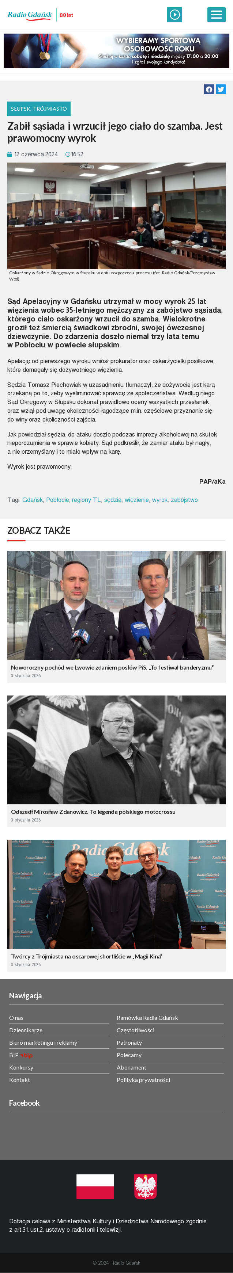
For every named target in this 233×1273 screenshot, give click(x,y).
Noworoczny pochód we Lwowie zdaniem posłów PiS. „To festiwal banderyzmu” (112, 667)
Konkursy (21, 1067)
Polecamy (129, 1054)
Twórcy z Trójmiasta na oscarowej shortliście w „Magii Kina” (86, 956)
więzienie (137, 499)
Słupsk (20, 109)
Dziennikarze (25, 1029)
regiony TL (86, 499)
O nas (16, 1017)
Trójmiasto (50, 109)
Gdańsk (32, 499)
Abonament (131, 1067)
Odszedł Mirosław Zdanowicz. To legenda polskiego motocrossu (93, 811)
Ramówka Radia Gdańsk (147, 1017)
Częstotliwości (135, 1029)
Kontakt (19, 1079)
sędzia (112, 499)
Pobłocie (57, 499)
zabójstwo (184, 499)
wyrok (160, 499)
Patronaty (129, 1042)
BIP (14, 1054)
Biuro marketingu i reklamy (43, 1042)
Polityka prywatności (143, 1079)
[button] (209, 89)
